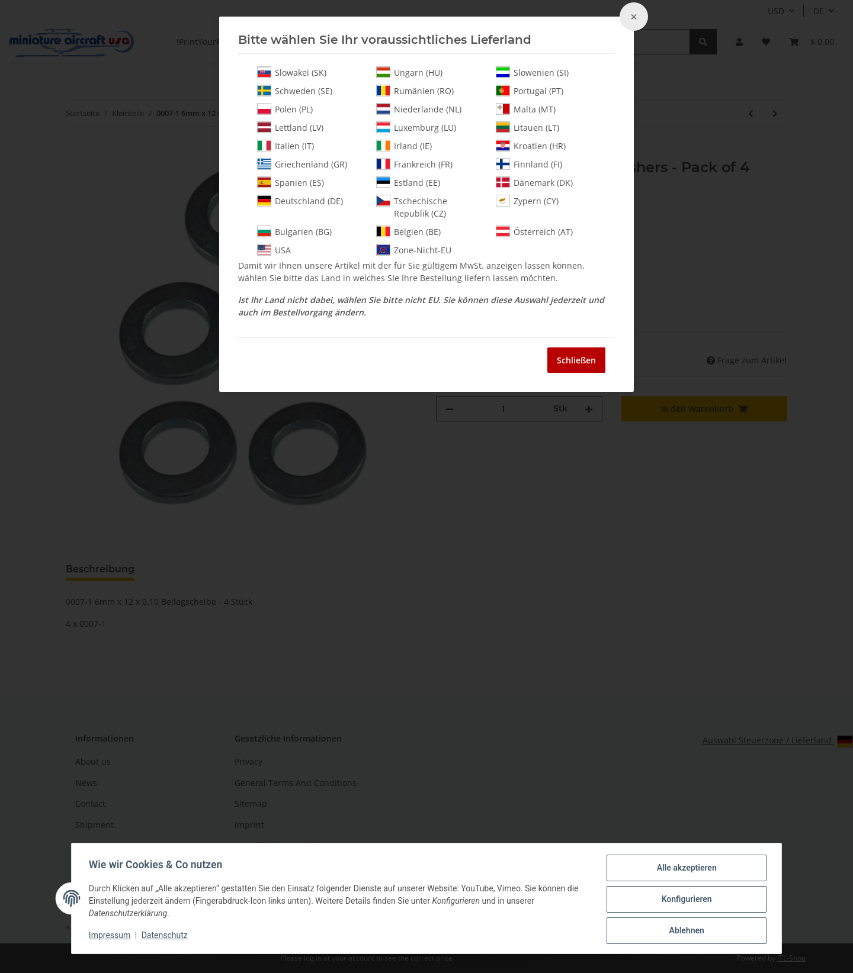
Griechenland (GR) (302, 164)
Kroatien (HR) (531, 146)
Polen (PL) (285, 109)
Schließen (576, 360)
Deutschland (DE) (300, 201)
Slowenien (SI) (532, 72)
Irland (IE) (404, 146)
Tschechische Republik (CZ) (411, 207)
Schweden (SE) (294, 90)
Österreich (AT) (534, 231)
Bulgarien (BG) (294, 231)
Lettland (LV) (290, 127)
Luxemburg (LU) (416, 127)
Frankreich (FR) (414, 164)
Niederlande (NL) (418, 109)
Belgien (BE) (408, 231)
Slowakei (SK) (291, 72)
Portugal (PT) (529, 90)
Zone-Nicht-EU (413, 250)
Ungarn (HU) (409, 72)
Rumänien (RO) (415, 90)
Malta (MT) (526, 109)
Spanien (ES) (290, 182)
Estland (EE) (408, 182)
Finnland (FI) (529, 164)
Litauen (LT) (527, 127)
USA (274, 250)
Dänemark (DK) (534, 182)
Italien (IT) (285, 146)
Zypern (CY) (527, 201)
